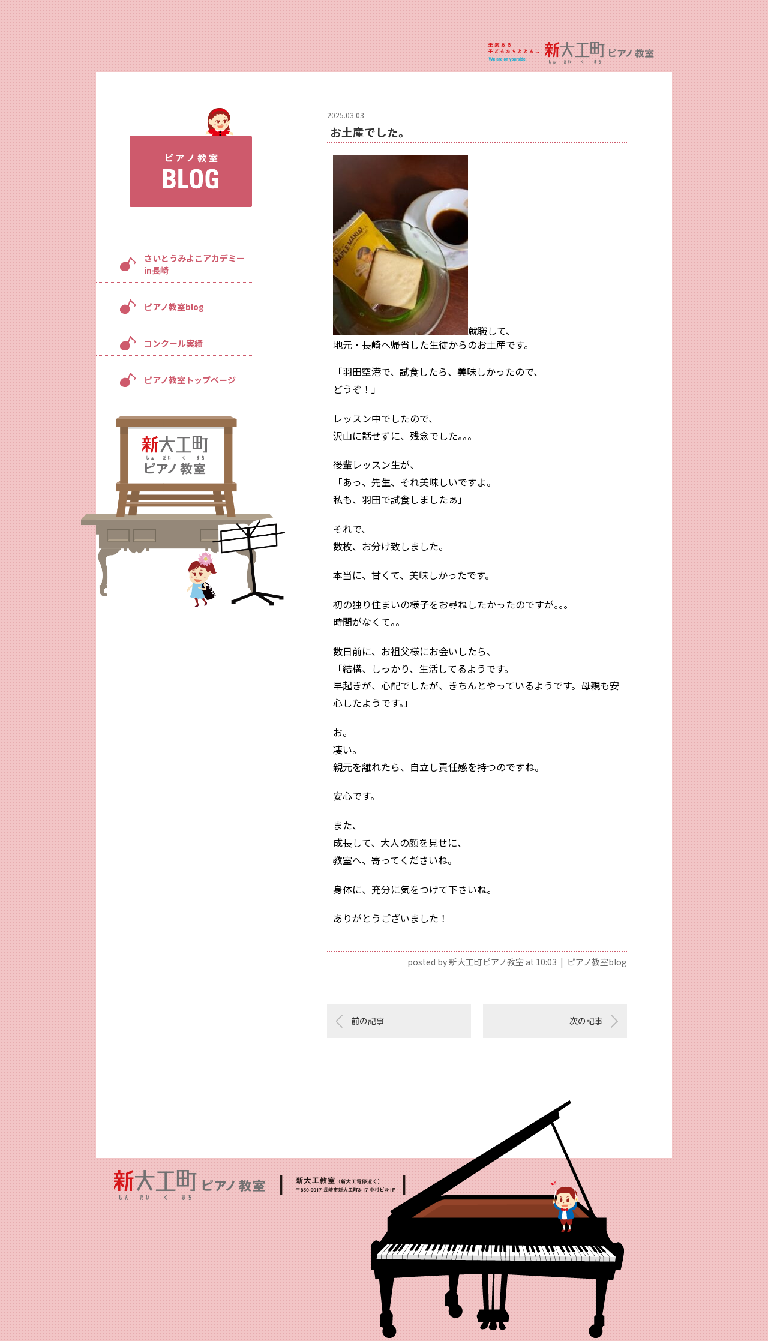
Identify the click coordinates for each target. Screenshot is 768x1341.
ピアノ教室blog (174, 307)
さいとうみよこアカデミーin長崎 (194, 264)
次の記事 (586, 1021)
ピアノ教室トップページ (190, 380)
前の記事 (368, 1021)
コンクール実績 (173, 343)
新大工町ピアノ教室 (486, 962)
